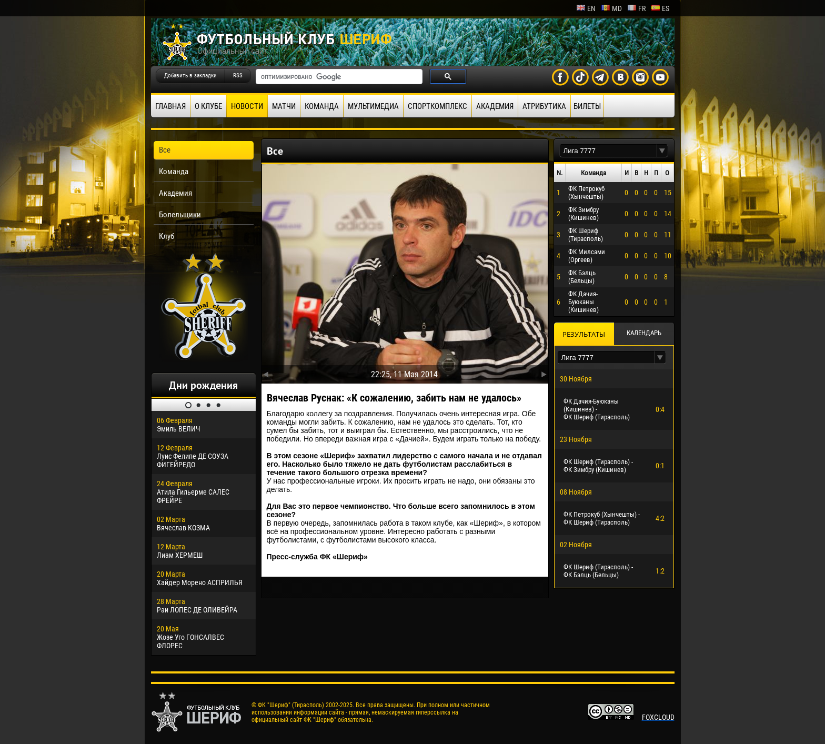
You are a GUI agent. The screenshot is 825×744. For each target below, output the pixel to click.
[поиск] (338, 77)
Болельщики (180, 214)
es (660, 8)
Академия (495, 106)
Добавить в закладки (190, 75)
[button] (662, 150)
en (586, 8)
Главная (170, 106)
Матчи (284, 106)
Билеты (587, 106)
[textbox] (608, 150)
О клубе (208, 106)
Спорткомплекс (437, 106)
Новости (247, 106)
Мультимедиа (373, 106)
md (611, 8)
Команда (322, 106)
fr (636, 8)
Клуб (166, 236)
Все (164, 150)
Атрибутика (544, 106)
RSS (238, 75)
